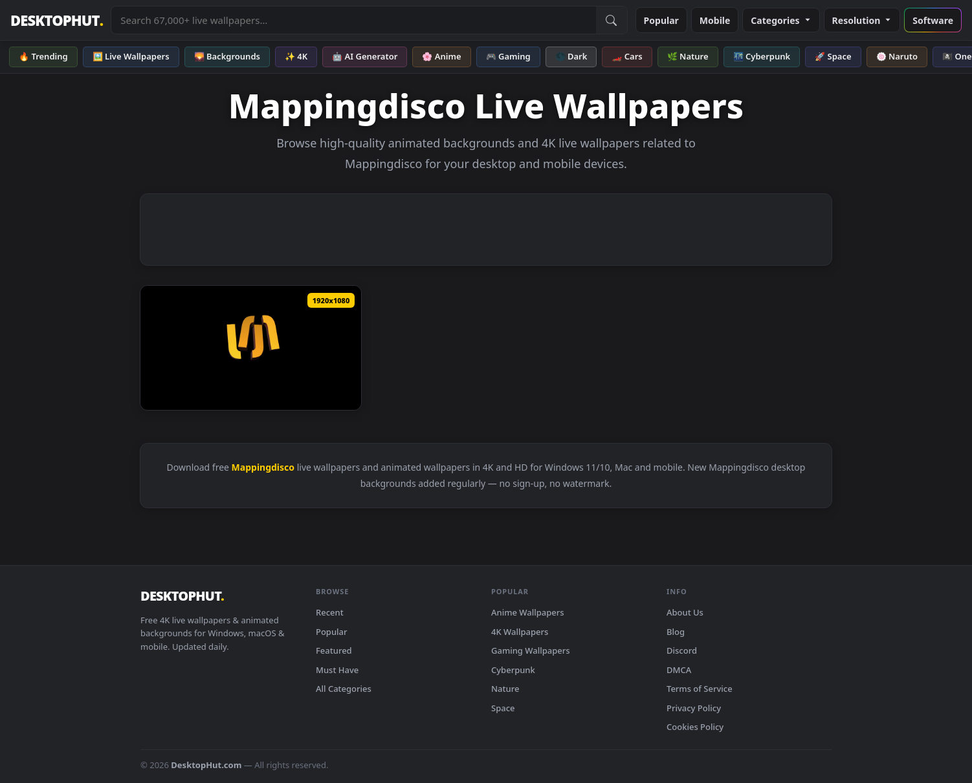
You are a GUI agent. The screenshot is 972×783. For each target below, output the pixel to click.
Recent (330, 612)
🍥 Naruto (897, 56)
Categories (781, 20)
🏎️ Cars (627, 56)
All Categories (343, 688)
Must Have (337, 670)
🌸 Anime (441, 56)
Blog (676, 632)
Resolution (862, 20)
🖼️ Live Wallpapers (131, 56)
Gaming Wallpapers (530, 650)
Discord (682, 650)
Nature (505, 688)
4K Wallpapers (519, 632)
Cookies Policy (695, 727)
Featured (334, 650)
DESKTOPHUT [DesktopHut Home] (56, 20)
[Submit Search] (611, 20)
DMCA (679, 670)
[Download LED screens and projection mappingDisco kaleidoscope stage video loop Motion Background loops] (251, 348)
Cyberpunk (513, 670)
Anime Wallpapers (527, 612)
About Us (685, 612)
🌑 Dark (571, 56)
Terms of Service (700, 688)
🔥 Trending (43, 56)
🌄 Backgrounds (227, 56)
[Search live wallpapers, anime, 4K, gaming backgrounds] (353, 20)
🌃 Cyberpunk (762, 56)
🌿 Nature (688, 56)
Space (503, 708)
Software (932, 20)
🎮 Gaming (508, 56)
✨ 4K (296, 56)
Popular (661, 20)
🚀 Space (833, 56)
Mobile (715, 20)
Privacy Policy (694, 708)
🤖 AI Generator (364, 56)
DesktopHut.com (206, 765)
